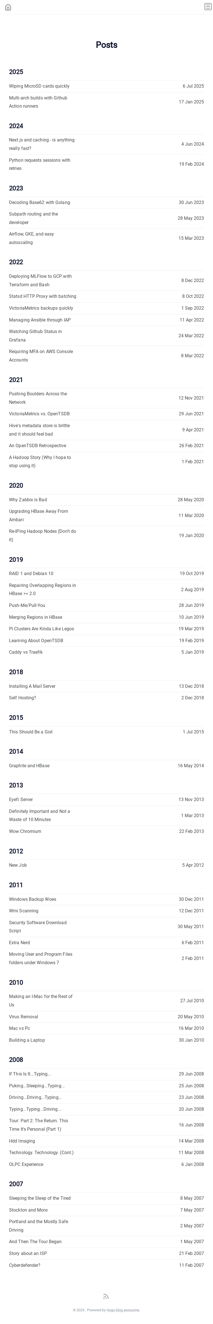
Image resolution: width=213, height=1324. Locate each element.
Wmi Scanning (23, 910)
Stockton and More (28, 1210)
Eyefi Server (21, 799)
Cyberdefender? (24, 1265)
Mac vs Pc (19, 1028)
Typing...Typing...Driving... (35, 1109)
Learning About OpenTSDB (36, 640)
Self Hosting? (22, 697)
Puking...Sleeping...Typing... (37, 1085)
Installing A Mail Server (32, 686)
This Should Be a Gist (31, 732)
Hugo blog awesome (122, 1310)
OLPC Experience (26, 1164)
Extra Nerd (19, 942)
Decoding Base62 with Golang (39, 202)
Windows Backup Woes (32, 899)
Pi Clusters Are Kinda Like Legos (41, 628)
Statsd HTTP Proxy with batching (42, 296)
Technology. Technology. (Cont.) (41, 1152)
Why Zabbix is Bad (28, 499)
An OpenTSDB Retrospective (37, 445)
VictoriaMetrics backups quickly (41, 308)
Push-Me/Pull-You (27, 605)
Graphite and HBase (29, 765)
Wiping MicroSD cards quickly (39, 86)
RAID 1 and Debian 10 (31, 573)
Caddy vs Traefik (26, 652)
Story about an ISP (28, 1253)
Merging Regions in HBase (35, 617)
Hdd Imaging (22, 1141)
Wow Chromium (25, 831)
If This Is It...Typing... (30, 1074)
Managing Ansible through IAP (40, 320)
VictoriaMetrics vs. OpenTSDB (39, 413)
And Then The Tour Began (35, 1241)
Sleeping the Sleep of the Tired (40, 1198)
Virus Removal (23, 1016)
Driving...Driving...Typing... (35, 1097)
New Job (18, 865)
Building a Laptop (27, 1040)
